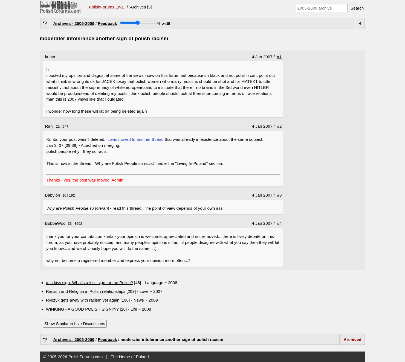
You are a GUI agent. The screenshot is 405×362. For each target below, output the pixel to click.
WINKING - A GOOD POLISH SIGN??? (82, 309)
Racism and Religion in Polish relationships (85, 291)
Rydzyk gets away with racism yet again (82, 300)
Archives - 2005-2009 (73, 23)
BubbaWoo (55, 223)
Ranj (49, 126)
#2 (279, 126)
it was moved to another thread (135, 139)
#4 (279, 223)
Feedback (107, 23)
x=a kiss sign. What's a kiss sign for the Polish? (89, 282)
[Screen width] (137, 23)
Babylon (52, 195)
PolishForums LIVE (107, 7)
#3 (279, 195)
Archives (138, 7)
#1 (279, 56)
